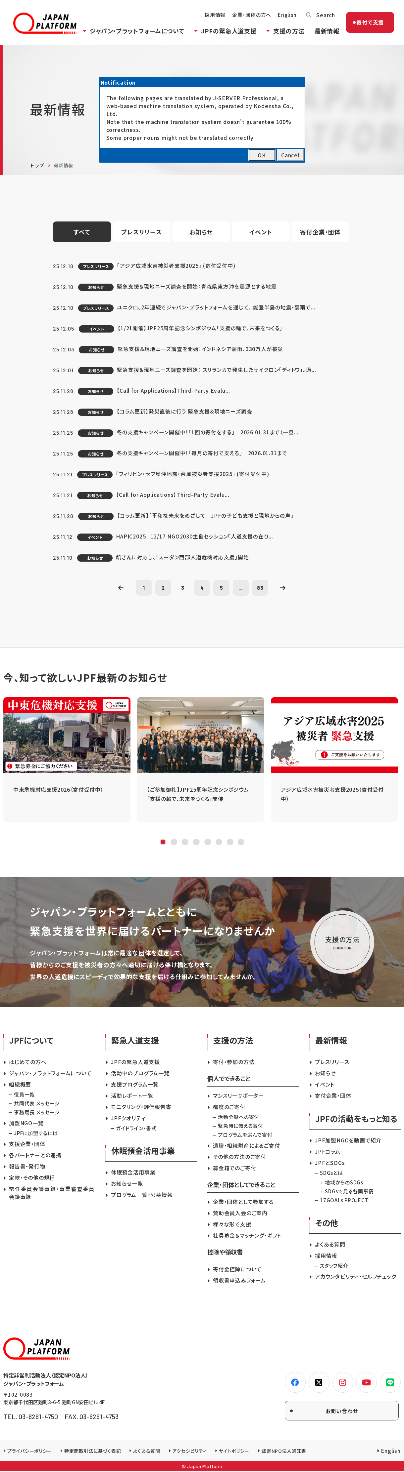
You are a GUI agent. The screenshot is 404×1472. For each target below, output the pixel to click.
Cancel (290, 155)
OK (262, 155)
